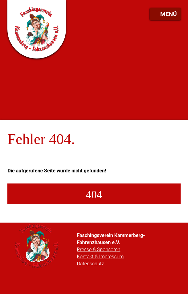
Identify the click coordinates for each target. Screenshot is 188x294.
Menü (168, 14)
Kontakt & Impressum (100, 257)
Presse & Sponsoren (98, 249)
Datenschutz (90, 264)
